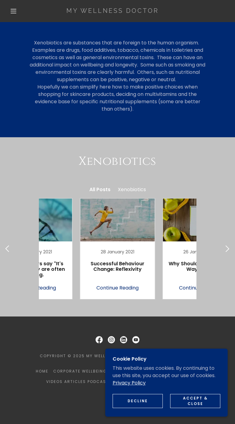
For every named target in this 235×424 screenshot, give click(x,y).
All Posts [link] (99, 189)
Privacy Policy (129, 382)
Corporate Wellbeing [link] (80, 371)
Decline (138, 400)
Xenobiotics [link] (132, 189)
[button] (13, 11)
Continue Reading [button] (76, 287)
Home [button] (42, 371)
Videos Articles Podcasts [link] (79, 381)
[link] (112, 11)
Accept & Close (195, 401)
